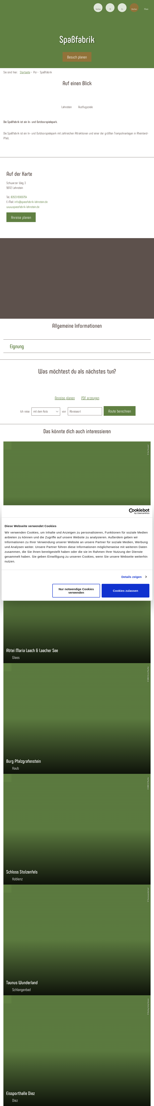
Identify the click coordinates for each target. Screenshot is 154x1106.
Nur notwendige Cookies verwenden (76, 590)
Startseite (25, 72)
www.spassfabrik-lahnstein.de (22, 207)
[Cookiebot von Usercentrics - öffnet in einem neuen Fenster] (131, 511)
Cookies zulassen (125, 590)
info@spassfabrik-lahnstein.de (31, 202)
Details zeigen (131, 577)
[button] (110, 7)
